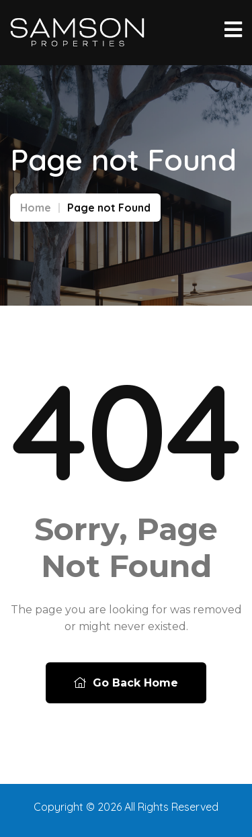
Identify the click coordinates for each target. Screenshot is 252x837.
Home (35, 207)
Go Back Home (126, 682)
